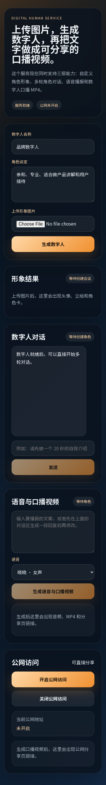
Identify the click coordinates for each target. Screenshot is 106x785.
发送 (53, 467)
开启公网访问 (53, 679)
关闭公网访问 (53, 698)
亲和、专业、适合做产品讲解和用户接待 (53, 184)
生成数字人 (53, 244)
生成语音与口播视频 (53, 591)
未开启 (23, 728)
